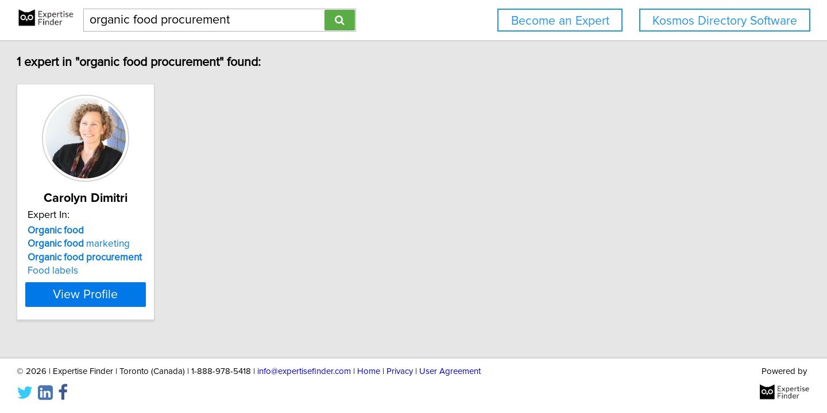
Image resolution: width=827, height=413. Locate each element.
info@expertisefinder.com (304, 371)
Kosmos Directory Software (724, 21)
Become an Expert (560, 21)
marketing (131, 244)
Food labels (105, 271)
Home (368, 371)
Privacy (400, 371)
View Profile (152, 294)
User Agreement (450, 371)
